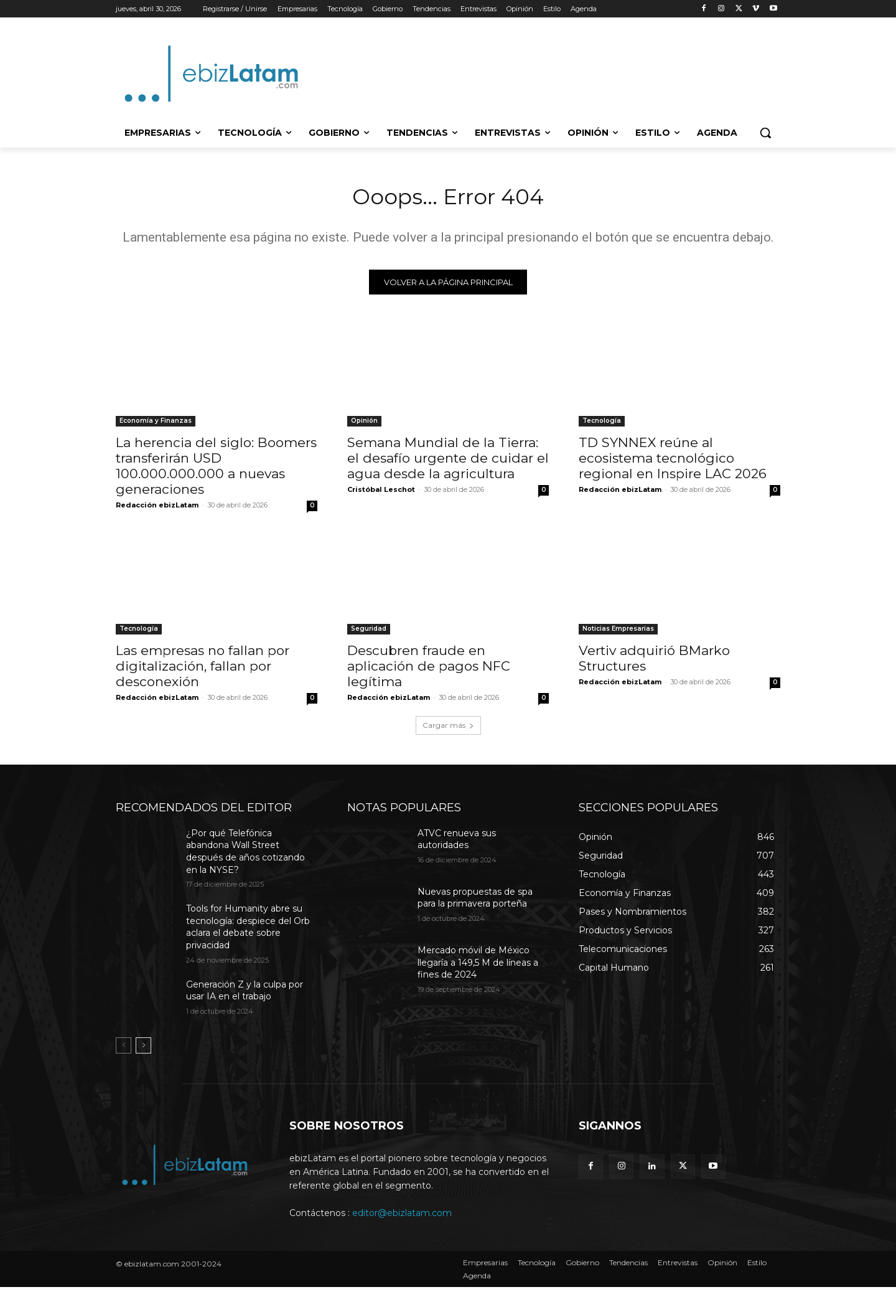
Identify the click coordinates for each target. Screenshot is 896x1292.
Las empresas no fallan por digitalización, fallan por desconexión (202, 671)
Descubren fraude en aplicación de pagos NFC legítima (428, 671)
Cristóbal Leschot (381, 494)
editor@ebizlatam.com (402, 1218)
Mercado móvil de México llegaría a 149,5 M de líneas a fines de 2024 (478, 967)
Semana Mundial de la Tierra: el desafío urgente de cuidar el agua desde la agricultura (448, 463)
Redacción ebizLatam (157, 510)
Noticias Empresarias (618, 633)
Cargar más (448, 730)
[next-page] (143, 1050)
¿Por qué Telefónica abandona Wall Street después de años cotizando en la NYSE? (245, 856)
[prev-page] (123, 1050)
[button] (765, 133)
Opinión (364, 426)
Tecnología (601, 426)
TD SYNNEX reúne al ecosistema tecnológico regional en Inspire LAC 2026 (673, 463)
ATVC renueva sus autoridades (457, 844)
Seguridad (368, 633)
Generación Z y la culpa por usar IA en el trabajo (244, 995)
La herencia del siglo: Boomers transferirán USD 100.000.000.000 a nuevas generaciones (216, 471)
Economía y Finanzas (155, 426)
